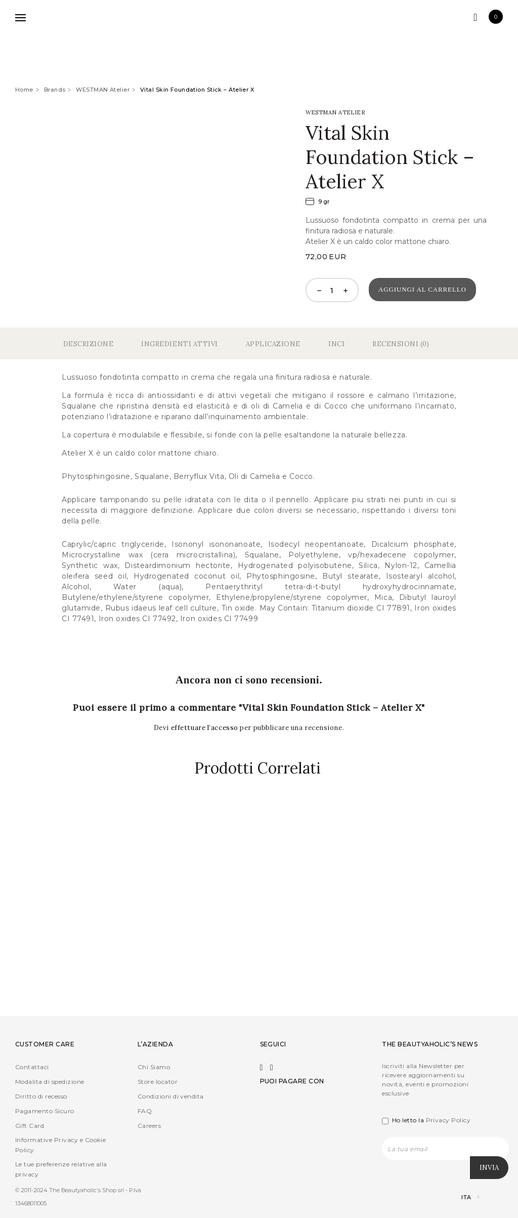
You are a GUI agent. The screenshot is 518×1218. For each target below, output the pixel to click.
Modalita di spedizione (49, 1082)
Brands (55, 89)
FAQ (145, 1111)
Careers (149, 1126)
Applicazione (273, 344)
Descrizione (88, 344)
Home (24, 89)
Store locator (158, 1082)
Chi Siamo (154, 1067)
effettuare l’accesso (205, 727)
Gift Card (29, 1126)
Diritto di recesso (41, 1097)
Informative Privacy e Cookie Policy (60, 1145)
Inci (336, 344)
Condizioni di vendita (171, 1097)
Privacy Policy (448, 1120)
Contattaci (32, 1067)
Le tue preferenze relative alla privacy (61, 1170)
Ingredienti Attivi (179, 344)
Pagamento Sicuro (44, 1111)
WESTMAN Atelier (103, 89)
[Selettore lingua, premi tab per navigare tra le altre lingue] (461, 1198)
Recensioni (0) (400, 344)
